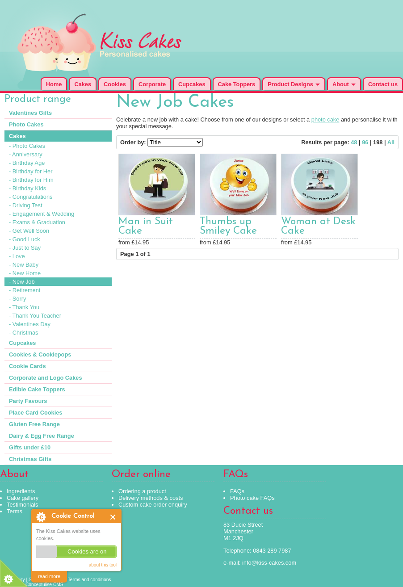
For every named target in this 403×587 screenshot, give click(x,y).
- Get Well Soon (29, 230)
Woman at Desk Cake (318, 226)
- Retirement (24, 290)
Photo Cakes (26, 124)
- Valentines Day (29, 324)
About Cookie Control (41, 516)
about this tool (103, 564)
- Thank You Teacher (35, 315)
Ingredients (21, 491)
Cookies (115, 84)
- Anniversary (25, 154)
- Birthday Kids (27, 188)
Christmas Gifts (30, 459)
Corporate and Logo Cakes (45, 377)
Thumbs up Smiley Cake (228, 226)
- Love (17, 256)
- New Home (25, 273)
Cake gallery (22, 498)
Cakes (82, 84)
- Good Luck (24, 239)
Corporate (152, 84)
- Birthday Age (27, 162)
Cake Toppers (237, 84)
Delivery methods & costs (150, 498)
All (391, 142)
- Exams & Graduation (37, 222)
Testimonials (22, 504)
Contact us (383, 84)
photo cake (325, 119)
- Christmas (23, 332)
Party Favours (28, 401)
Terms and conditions (89, 579)
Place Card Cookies (36, 412)
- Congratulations (30, 196)
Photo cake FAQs (252, 498)
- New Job (22, 281)
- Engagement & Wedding (41, 213)
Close (113, 517)
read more (49, 576)
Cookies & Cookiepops (40, 354)
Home (54, 84)
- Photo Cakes (27, 146)
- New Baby (23, 264)
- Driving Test (25, 205)
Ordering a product (142, 491)
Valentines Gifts (30, 112)
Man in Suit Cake (145, 226)
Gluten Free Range (34, 424)
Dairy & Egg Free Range (41, 435)
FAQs (237, 491)
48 (354, 142)
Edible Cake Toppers (37, 389)
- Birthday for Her (30, 171)
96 (365, 142)
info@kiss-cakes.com (269, 562)
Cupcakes (191, 84)
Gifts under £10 (29, 447)
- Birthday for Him (31, 179)
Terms (14, 511)
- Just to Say (25, 247)
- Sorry (17, 298)
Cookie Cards (27, 366)
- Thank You (24, 307)
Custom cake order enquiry (152, 504)
